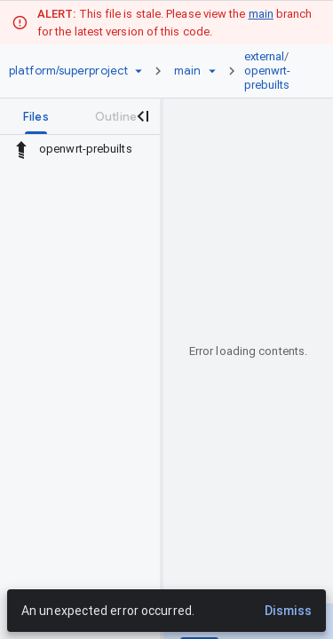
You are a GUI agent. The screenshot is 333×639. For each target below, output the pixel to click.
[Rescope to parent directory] (21, 149)
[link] (273, 71)
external (264, 56)
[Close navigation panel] (142, 116)
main (261, 13)
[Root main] (187, 71)
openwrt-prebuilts (267, 77)
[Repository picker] (138, 71)
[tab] (36, 116)
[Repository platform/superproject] (68, 71)
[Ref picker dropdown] (212, 71)
